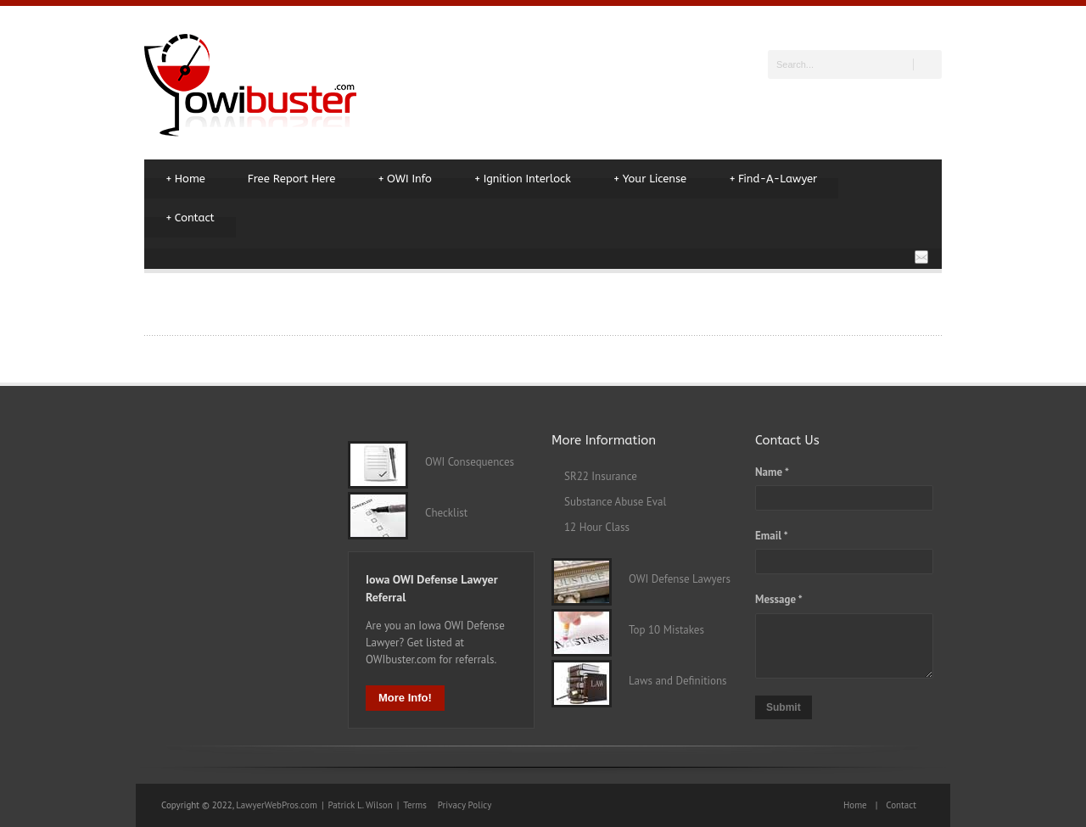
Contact (190, 218)
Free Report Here (291, 178)
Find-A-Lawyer (773, 179)
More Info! (405, 697)
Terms (415, 805)
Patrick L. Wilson (360, 805)
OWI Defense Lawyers (671, 579)
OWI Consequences (461, 462)
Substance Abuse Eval (615, 502)
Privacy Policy (464, 805)
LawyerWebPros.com (276, 805)
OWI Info (405, 179)
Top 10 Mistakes (658, 630)
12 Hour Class (597, 527)
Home (185, 179)
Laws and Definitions (669, 680)
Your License (649, 179)
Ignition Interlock (522, 179)
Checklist (437, 513)
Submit (783, 707)
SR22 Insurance (600, 476)
